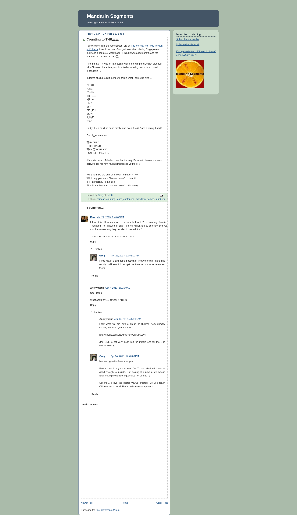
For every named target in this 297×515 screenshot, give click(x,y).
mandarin (141, 199)
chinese (101, 199)
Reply (93, 241)
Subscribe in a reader (187, 39)
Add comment (90, 404)
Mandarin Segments (110, 16)
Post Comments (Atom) (107, 510)
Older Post (162, 503)
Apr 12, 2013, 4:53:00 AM (127, 319)
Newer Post (87, 503)
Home (125, 503)
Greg (102, 255)
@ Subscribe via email (187, 44)
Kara (92, 217)
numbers (160, 199)
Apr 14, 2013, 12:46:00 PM (125, 356)
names (150, 199)
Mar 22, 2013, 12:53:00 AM (125, 255)
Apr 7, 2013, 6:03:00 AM (118, 288)
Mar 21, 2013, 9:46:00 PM (110, 217)
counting (111, 199)
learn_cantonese (125, 199)
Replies (98, 249)
